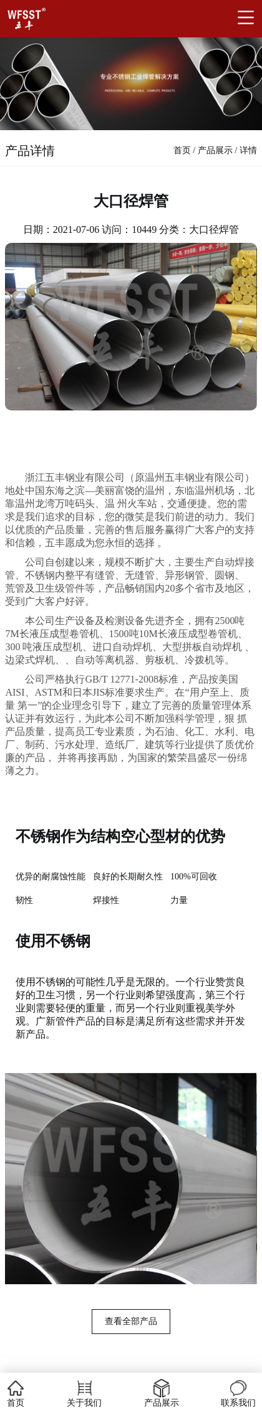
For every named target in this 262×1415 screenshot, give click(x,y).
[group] (130, 1178)
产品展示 (215, 150)
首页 (182, 150)
